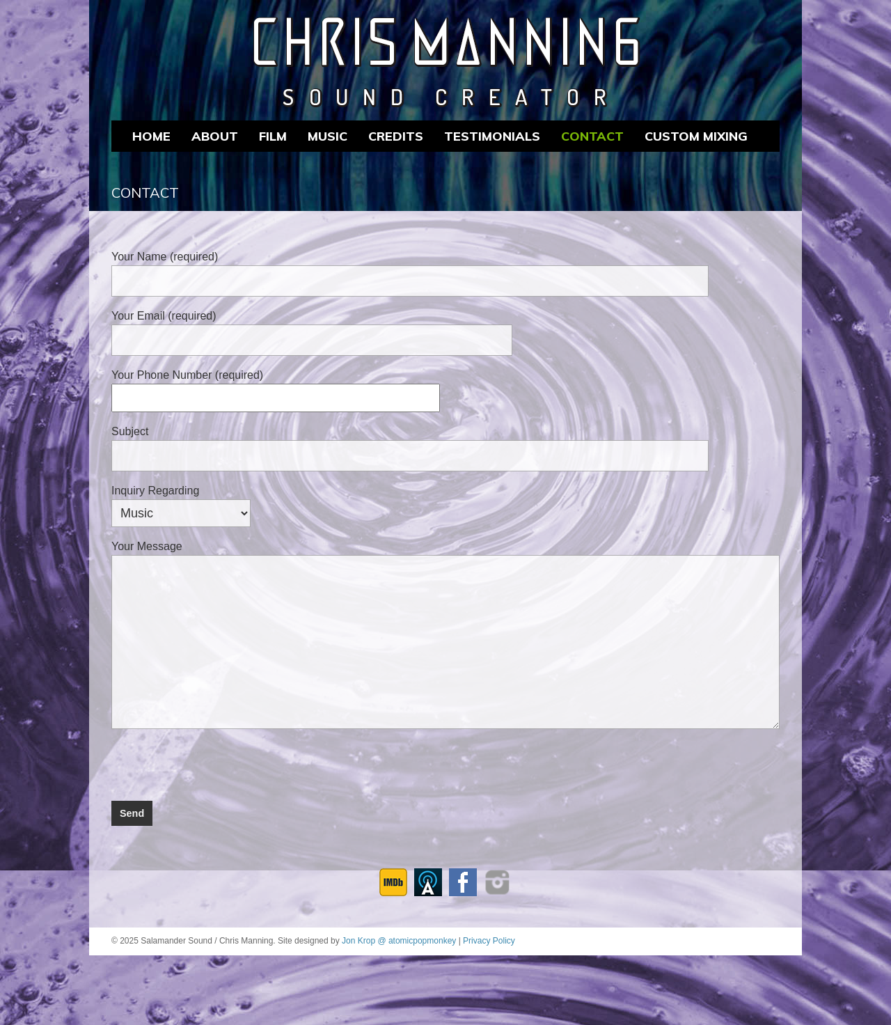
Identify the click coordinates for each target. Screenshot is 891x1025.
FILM (273, 136)
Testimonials (492, 136)
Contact (592, 136)
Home (151, 136)
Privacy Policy (489, 941)
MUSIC (327, 136)
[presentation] (217, 761)
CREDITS (395, 136)
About (214, 136)
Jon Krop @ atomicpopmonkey (399, 941)
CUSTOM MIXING (696, 136)
